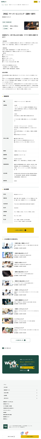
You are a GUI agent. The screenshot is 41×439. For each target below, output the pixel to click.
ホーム (3, 4)
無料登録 (35, 1)
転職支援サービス (7, 390)
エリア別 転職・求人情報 (7, 406)
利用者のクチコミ (6, 404)
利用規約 (4, 412)
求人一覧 (6, 4)
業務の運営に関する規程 (7, 414)
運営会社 (5, 419)
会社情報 (5, 395)
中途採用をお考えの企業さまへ (8, 408)
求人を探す (6, 387)
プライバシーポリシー (7, 410)
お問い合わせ (6, 398)
